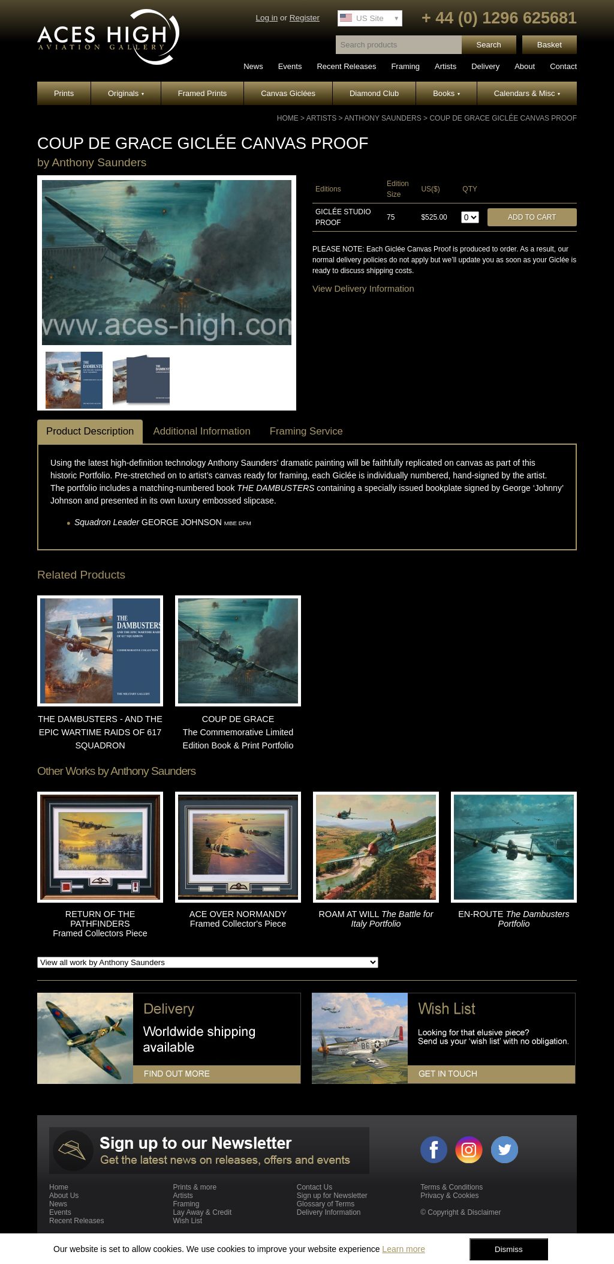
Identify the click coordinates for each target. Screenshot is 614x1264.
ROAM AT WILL (376, 918)
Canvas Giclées (288, 93)
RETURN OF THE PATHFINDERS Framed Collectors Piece (100, 923)
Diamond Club (374, 93)
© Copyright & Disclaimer (460, 1212)
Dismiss (509, 1249)
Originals (126, 93)
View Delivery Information (363, 288)
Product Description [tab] (90, 431)
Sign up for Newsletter (332, 1195)
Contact (563, 66)
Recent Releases (346, 66)
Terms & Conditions (451, 1187)
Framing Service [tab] (306, 431)
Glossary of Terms (325, 1204)
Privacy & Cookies (449, 1195)
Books (446, 93)
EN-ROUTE (514, 918)
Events (290, 66)
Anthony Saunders (382, 118)
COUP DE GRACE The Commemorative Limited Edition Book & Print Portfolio (238, 732)
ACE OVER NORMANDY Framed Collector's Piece (238, 918)
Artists (445, 66)
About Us (64, 1195)
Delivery (485, 66)
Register (305, 17)
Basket (549, 44)
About (524, 66)
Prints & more (194, 1187)
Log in (266, 17)
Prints (64, 93)
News (253, 66)
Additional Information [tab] (201, 431)
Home (288, 118)
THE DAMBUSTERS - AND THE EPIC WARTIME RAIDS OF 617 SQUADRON (100, 732)
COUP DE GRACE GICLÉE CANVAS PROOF (503, 118)
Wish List (187, 1221)
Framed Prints (202, 93)
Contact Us (314, 1187)
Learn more (403, 1249)
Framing (405, 66)
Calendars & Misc (527, 93)
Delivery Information (329, 1212)
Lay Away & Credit (202, 1212)
